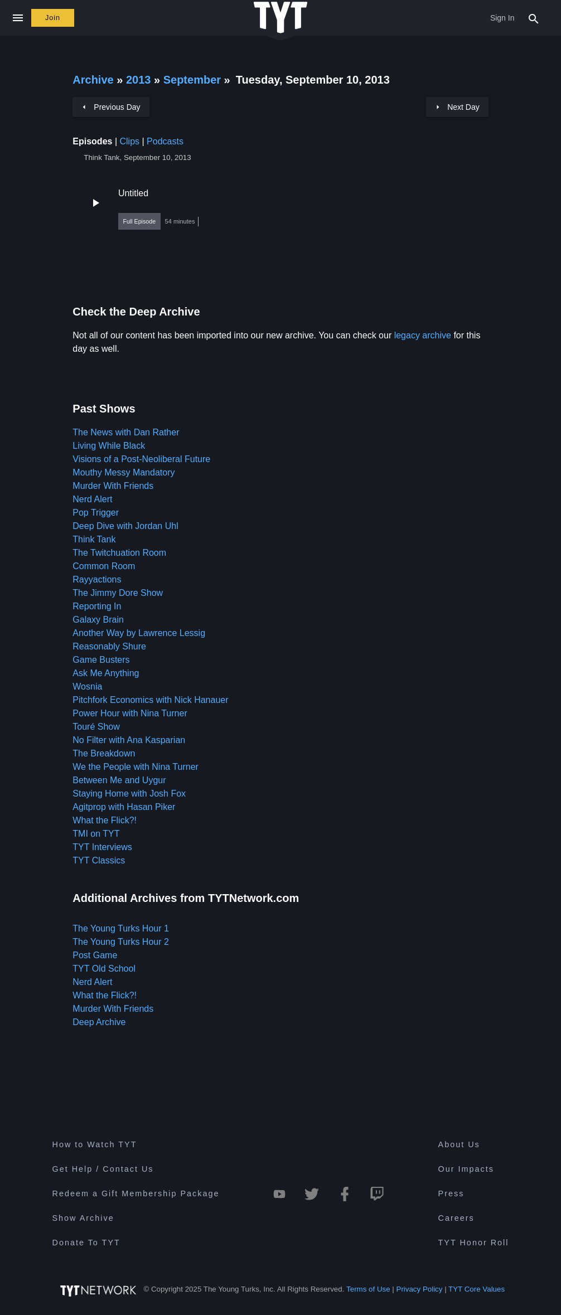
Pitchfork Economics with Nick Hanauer (150, 700)
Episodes (92, 141)
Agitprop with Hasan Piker (123, 807)
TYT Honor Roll (473, 1242)
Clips (129, 141)
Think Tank (93, 539)
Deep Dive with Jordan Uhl (125, 526)
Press (451, 1193)
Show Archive (83, 1218)
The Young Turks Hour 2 (120, 942)
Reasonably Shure (109, 646)
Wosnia (87, 686)
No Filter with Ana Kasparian (128, 740)
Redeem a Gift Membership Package (136, 1193)
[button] (280, 209)
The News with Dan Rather (125, 432)
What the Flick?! (104, 820)
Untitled (133, 193)
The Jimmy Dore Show (117, 593)
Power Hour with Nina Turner (129, 713)
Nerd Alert (92, 499)
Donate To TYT (86, 1242)
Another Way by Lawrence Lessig (138, 633)
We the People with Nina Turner (135, 766)
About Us (459, 1144)
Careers (456, 1218)
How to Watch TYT (94, 1144)
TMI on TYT (95, 833)
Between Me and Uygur (119, 780)
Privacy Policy (419, 1289)
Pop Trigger (95, 512)
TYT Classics (98, 860)
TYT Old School (104, 968)
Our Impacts (466, 1168)
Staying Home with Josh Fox (129, 793)
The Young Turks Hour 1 (120, 928)
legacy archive (422, 335)
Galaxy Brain (98, 619)
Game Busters (100, 659)
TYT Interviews (102, 847)
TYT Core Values (476, 1289)
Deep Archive (98, 1022)
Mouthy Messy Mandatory (123, 472)
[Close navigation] (17, 18)
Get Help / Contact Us (103, 1168)
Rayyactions (96, 579)
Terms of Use (368, 1289)
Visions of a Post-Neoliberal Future (141, 459)
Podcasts (165, 141)
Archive (92, 80)
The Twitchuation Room (119, 552)
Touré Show (96, 726)
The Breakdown (103, 753)
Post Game (94, 955)
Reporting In (96, 606)
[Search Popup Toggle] (533, 17)
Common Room (103, 566)
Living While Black (108, 445)
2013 (138, 80)
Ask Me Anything (105, 673)
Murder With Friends (112, 486)
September (193, 80)
